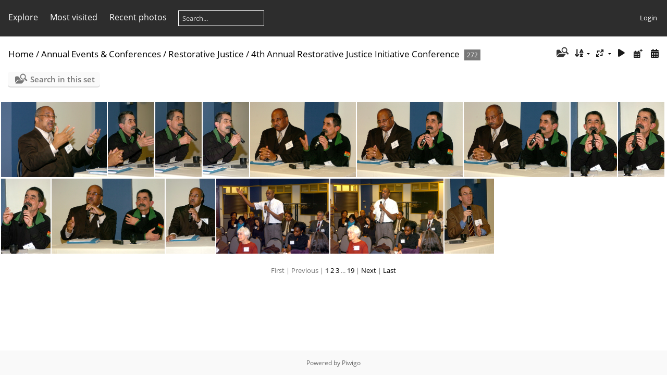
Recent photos (138, 17)
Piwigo (351, 362)
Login (648, 17)
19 (350, 270)
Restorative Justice (206, 54)
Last (389, 270)
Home (21, 54)
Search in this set (62, 79)
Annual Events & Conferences (101, 54)
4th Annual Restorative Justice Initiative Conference (355, 54)
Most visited (73, 17)
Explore (23, 17)
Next (368, 270)
